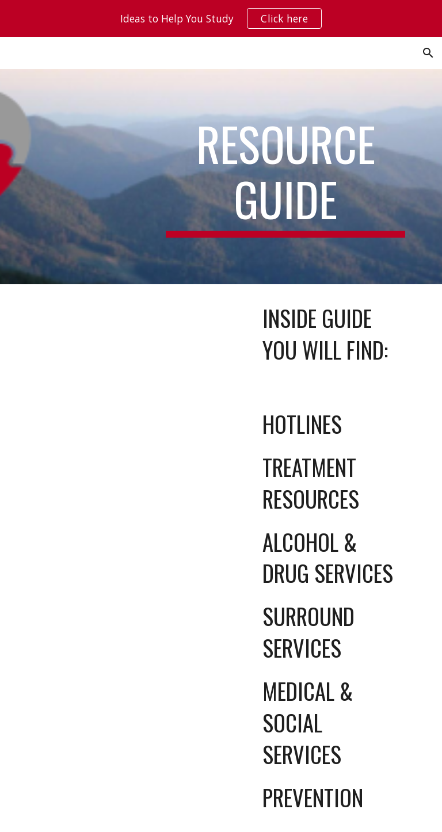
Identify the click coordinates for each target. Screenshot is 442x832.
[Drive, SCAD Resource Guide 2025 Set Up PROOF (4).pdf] (124, 431)
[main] (285, 176)
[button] (428, 53)
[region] (221, 18)
